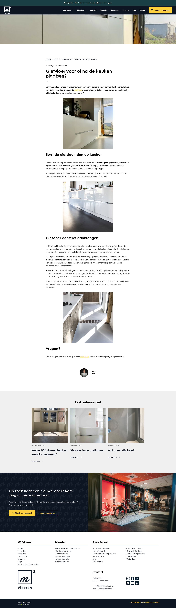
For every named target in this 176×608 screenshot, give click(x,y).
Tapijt (94, 559)
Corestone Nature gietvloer (104, 553)
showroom (84, 357)
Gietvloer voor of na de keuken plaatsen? (79, 59)
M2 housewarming (63, 556)
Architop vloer (98, 556)
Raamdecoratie (62, 559)
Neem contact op (47, 513)
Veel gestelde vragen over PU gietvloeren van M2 (67, 549)
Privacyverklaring (135, 602)
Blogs (20, 561)
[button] (68, 10)
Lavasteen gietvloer (100, 548)
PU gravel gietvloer (133, 551)
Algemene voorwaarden (150, 602)
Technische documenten (28, 564)
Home (48, 59)
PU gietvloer (130, 559)
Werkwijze (103, 10)
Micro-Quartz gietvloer (135, 553)
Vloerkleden (130, 556)
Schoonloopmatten (133, 548)
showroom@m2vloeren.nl (103, 588)
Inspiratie (93, 10)
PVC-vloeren (97, 561)
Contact (142, 10)
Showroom (115, 10)
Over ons (125, 10)
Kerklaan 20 (97, 578)
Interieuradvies (61, 553)
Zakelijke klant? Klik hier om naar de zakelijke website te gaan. (88, 3)
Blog (134, 10)
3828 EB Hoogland (100, 580)
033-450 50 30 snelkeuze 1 (103, 586)
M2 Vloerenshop (62, 561)
